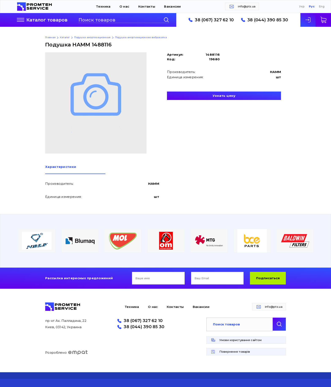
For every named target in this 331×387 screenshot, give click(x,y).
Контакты (146, 6)
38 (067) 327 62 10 (214, 20)
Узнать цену (224, 96)
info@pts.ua (246, 6)
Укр (302, 6)
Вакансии (172, 6)
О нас (124, 6)
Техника (103, 6)
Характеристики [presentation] (60, 167)
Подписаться (268, 278)
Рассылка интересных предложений (79, 278)
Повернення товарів (234, 351)
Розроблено (66, 352)
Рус (312, 6)
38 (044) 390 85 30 (267, 20)
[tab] (75, 169)
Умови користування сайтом (240, 340)
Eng (321, 6)
